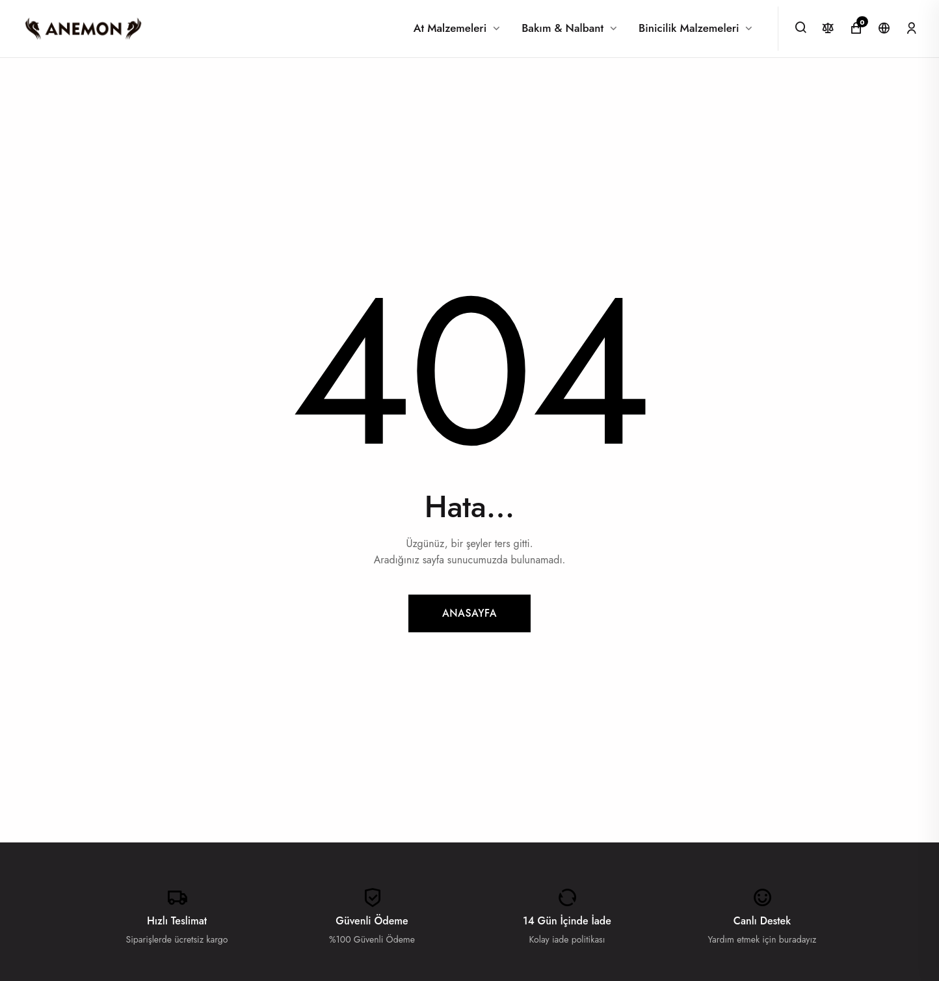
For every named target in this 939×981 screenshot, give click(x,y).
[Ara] (801, 27)
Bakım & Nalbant (562, 28)
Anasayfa (469, 613)
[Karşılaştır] (828, 28)
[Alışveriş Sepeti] (856, 28)
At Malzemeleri (450, 28)
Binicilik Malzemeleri (689, 28)
